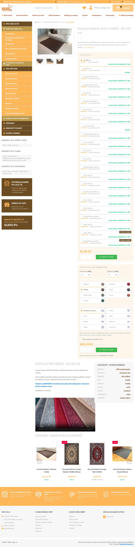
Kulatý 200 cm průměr (91, 217)
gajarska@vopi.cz (128, 2)
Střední (9, 145)
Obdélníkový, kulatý (9, 159)
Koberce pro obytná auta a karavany (15, 39)
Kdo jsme (72, 518)
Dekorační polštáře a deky (14, 114)
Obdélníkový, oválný (23, 159)
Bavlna (9, 172)
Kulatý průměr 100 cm (91, 135)
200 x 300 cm (88, 233)
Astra (62, 22)
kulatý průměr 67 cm (91, 85)
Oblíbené (38, 533)
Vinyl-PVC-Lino (10, 94)
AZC (111, 544)
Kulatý (5, 156)
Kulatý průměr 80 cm (91, 102)
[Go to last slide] (39, 462)
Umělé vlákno (23, 172)
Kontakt (71, 530)
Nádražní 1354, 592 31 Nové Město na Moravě (17, 2)
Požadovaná (85, 272)
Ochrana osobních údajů (102, 542)
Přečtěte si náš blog (75, 527)
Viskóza (5, 174)
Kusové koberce (22, 16)
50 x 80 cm (87, 93)
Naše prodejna (73, 521)
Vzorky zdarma (11, 133)
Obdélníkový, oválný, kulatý (11, 161)
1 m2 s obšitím (89, 143)
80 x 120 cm (88, 151)
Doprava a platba (40, 518)
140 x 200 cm (88, 209)
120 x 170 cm (88, 184)
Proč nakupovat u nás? (76, 524)
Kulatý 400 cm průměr (91, 242)
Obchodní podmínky (41, 521)
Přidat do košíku (108, 257)
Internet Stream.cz (126, 544)
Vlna (10, 174)
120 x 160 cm (88, 176)
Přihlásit (94, 8)
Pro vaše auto (11, 24)
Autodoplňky (10, 54)
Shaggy (15, 172)
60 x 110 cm (88, 110)
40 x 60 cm (87, 61)
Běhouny (8, 104)
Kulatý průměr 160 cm (91, 192)
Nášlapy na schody (71, 16)
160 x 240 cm (88, 225)
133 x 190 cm (88, 200)
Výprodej (9, 123)
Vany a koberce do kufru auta (15, 49)
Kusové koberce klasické (51, 22)
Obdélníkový (12, 156)
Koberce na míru (38, 16)
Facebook (110, 518)
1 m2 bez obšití (89, 126)
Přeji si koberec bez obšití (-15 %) (91, 340)
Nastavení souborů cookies (43, 524)
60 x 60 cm (87, 69)
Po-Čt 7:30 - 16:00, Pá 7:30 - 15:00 (71, 2)
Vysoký (15, 145)
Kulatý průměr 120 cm (91, 167)
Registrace (103, 8)
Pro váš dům (10, 69)
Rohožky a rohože (11, 109)
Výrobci (85, 16)
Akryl (4, 172)
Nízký (4, 145)
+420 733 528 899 (115, 2)
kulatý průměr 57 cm (91, 77)
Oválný (24, 161)
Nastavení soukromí (84, 542)
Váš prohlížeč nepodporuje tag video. (65, 415)
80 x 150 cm (88, 159)
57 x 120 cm (88, 118)
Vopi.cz (39, 22)
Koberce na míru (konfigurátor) (16, 119)
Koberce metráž (11, 89)
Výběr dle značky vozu (12, 29)
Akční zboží (8, 16)
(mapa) (15, 518)
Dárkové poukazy (127, 16)
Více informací (90, 48)
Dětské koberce (54, 16)
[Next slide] (129, 462)
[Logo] (7, 8)
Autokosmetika (11, 59)
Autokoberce (96, 16)
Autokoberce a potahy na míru (13, 64)
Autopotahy (110, 16)
